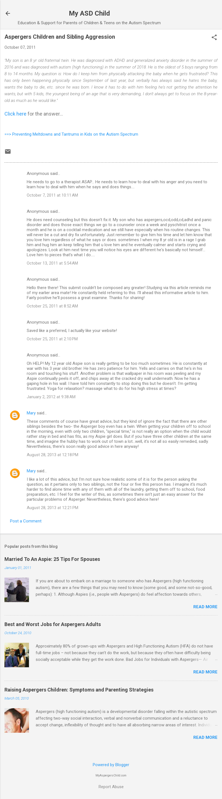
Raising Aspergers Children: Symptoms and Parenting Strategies (78, 690)
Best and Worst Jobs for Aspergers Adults (52, 624)
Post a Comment (26, 521)
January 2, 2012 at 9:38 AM (51, 396)
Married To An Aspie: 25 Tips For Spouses (52, 559)
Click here (15, 114)
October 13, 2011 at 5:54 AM (52, 263)
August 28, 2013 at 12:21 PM (52, 507)
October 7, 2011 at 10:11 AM (52, 195)
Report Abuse (111, 786)
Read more (205, 606)
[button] (214, 38)
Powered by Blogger (111, 764)
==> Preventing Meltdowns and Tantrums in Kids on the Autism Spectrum (71, 134)
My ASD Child (89, 13)
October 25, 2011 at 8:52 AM (52, 306)
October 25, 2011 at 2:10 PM (52, 338)
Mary (31, 413)
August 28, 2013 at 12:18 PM (52, 454)
